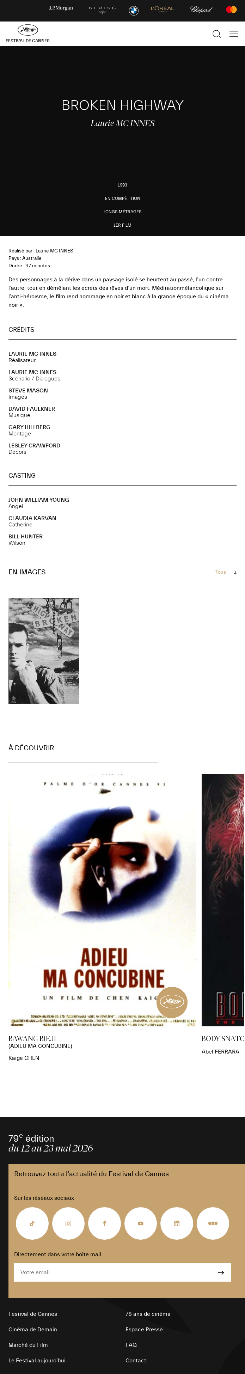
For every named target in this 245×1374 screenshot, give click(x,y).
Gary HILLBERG (29, 427)
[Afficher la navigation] (233, 33)
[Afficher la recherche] (216, 33)
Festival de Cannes (32, 1314)
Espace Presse (144, 1329)
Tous (220, 572)
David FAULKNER (31, 409)
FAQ (131, 1345)
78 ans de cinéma (148, 1314)
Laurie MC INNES (32, 354)
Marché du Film (28, 1345)
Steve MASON (28, 390)
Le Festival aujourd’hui (37, 1360)
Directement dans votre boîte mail (57, 1254)
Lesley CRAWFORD (34, 445)
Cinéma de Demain (32, 1329)
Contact (135, 1360)
